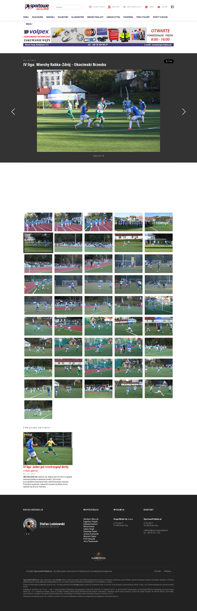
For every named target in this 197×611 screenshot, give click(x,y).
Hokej (26, 17)
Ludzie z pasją (97, 7)
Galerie (162, 7)
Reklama (167, 571)
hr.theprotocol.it (84, 571)
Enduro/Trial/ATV (95, 17)
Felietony (114, 7)
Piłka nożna (37, 17)
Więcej (29, 24)
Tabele (149, 7)
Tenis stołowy (143, 17)
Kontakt (158, 571)
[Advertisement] (27, 111)
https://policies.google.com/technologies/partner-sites (82, 580)
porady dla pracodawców (102, 571)
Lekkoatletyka (113, 17)
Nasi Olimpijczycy (132, 7)
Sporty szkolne (160, 17)
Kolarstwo (63, 17)
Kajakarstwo (77, 17)
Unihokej (50, 17)
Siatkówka (128, 17)
